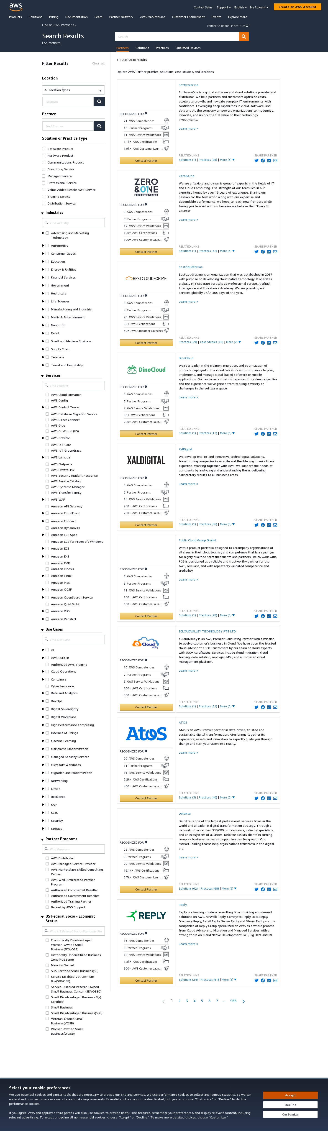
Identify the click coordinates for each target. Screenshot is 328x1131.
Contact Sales (203, 7)
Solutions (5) (187, 797)
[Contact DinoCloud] (146, 433)
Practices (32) (208, 251)
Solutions (35, 17)
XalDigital (185, 449)
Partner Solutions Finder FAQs (227, 26)
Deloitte (185, 813)
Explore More (237, 17)
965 (233, 1000)
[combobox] (177, 36)
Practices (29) (188, 342)
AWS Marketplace (152, 17)
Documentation (76, 17)
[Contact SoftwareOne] (146, 160)
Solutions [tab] (142, 48)
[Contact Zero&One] (146, 251)
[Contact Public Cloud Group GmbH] (146, 616)
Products (15, 17)
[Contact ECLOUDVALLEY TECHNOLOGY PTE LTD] (146, 707)
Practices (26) (208, 159)
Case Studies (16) (211, 342)
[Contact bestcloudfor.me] (146, 342)
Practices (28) (208, 615)
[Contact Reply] (146, 980)
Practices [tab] (162, 48)
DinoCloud (186, 358)
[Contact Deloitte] (146, 889)
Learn (98, 17)
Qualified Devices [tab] (188, 48)
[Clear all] (98, 63)
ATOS (183, 722)
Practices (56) (208, 524)
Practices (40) (208, 797)
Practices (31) (208, 706)
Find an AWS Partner (57, 25)
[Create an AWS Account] (297, 6)
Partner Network (121, 17)
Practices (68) (210, 888)
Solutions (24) (188, 979)
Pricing (54, 17)
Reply (183, 904)
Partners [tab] (122, 48)
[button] (73, 90)
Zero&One (186, 176)
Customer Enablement (188, 17)
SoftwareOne (188, 85)
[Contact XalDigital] (146, 525)
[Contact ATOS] (146, 798)
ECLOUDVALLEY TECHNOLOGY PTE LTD (207, 631)
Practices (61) (210, 979)
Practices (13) (208, 433)
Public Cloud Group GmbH (197, 540)
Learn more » (188, 128)
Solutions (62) (188, 888)
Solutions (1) (187, 159)
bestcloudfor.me (191, 267)
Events (216, 17)
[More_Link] (227, 159)
